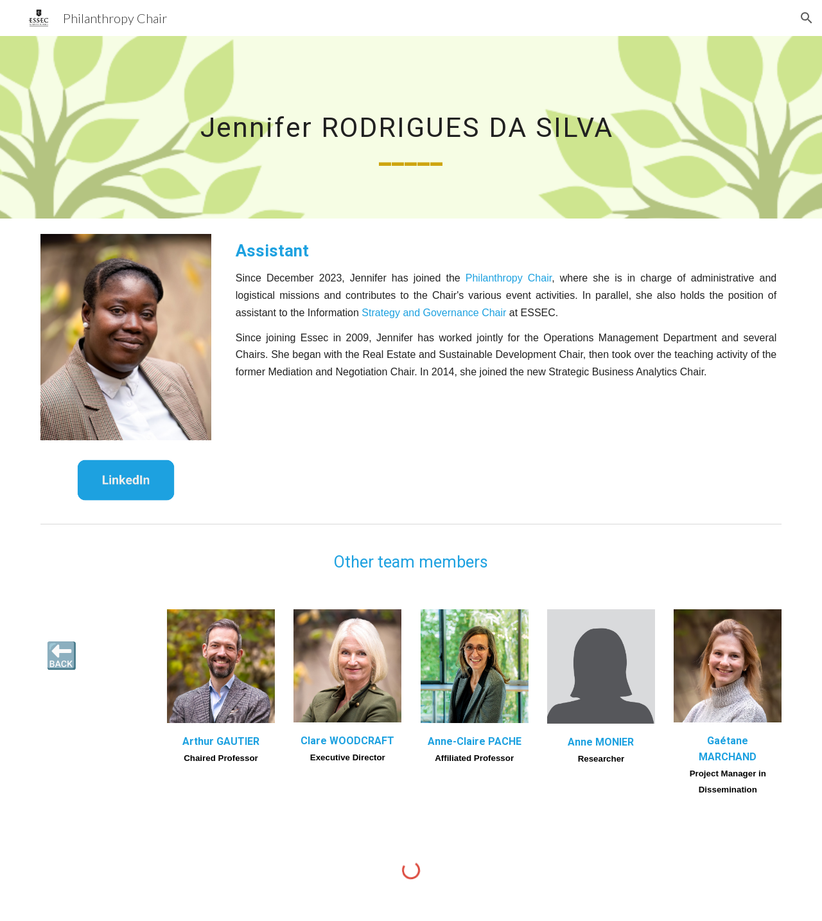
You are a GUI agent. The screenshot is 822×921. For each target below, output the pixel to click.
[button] (806, 18)
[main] (411, 127)
